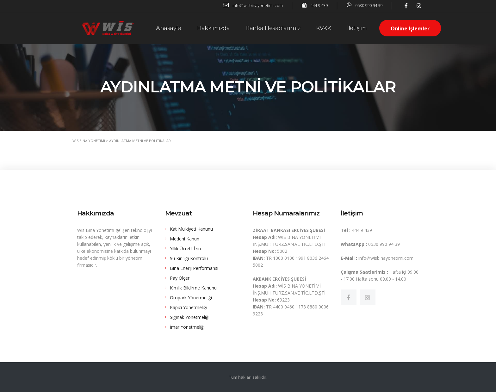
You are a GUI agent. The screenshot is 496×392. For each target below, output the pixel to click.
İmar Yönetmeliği (187, 327)
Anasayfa (168, 28)
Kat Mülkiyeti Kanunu (191, 229)
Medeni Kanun (184, 239)
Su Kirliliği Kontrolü (189, 258)
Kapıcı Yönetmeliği (188, 307)
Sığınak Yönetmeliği (189, 317)
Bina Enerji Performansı (194, 268)
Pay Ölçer (179, 278)
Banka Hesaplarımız (272, 28)
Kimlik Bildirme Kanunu (193, 288)
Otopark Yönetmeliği (191, 298)
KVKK (323, 28)
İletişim (357, 28)
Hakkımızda (213, 28)
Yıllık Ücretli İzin (185, 249)
